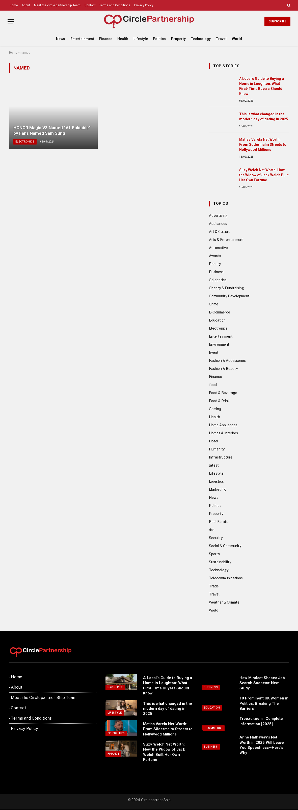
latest (214, 465)
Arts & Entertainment (226, 240)
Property (178, 39)
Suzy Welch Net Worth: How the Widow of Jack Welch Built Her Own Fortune (264, 175)
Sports (214, 554)
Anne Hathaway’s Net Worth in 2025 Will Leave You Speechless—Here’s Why (261, 745)
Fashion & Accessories (227, 361)
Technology (201, 39)
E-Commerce (219, 312)
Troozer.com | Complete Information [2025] (261, 721)
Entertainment (82, 39)
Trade (214, 586)
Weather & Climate (224, 602)
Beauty (215, 264)
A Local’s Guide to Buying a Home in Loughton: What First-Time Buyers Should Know (261, 86)
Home (14, 5)
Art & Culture (219, 232)
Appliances (218, 224)
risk (212, 530)
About (26, 5)
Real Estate (218, 522)
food (213, 385)
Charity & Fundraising (226, 288)
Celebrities (218, 280)
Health (122, 39)
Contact (90, 5)
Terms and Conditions (114, 5)
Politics (159, 39)
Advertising (218, 216)
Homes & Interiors (223, 433)
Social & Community (225, 546)
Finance (105, 39)
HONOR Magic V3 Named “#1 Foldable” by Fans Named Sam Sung (52, 130)
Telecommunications (226, 578)
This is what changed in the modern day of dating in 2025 (263, 116)
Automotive (218, 248)
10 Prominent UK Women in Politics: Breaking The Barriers (263, 703)
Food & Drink (219, 401)
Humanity (217, 449)
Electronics (25, 141)
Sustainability (220, 562)
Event (214, 352)
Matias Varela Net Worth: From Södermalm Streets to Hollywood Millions (262, 144)
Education (217, 320)
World (237, 39)
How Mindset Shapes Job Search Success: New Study (262, 683)
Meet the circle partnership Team (57, 5)
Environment (219, 344)
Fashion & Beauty (223, 369)
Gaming (215, 409)
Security (216, 538)
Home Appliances (223, 425)
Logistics (216, 481)
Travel (221, 39)
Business (216, 272)
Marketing (217, 489)
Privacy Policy (143, 5)
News (60, 39)
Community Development (229, 296)
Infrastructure (220, 457)
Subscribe (277, 21)
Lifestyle (140, 39)
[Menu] (11, 21)
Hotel (213, 441)
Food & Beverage (223, 393)
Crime (213, 304)
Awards (215, 256)
